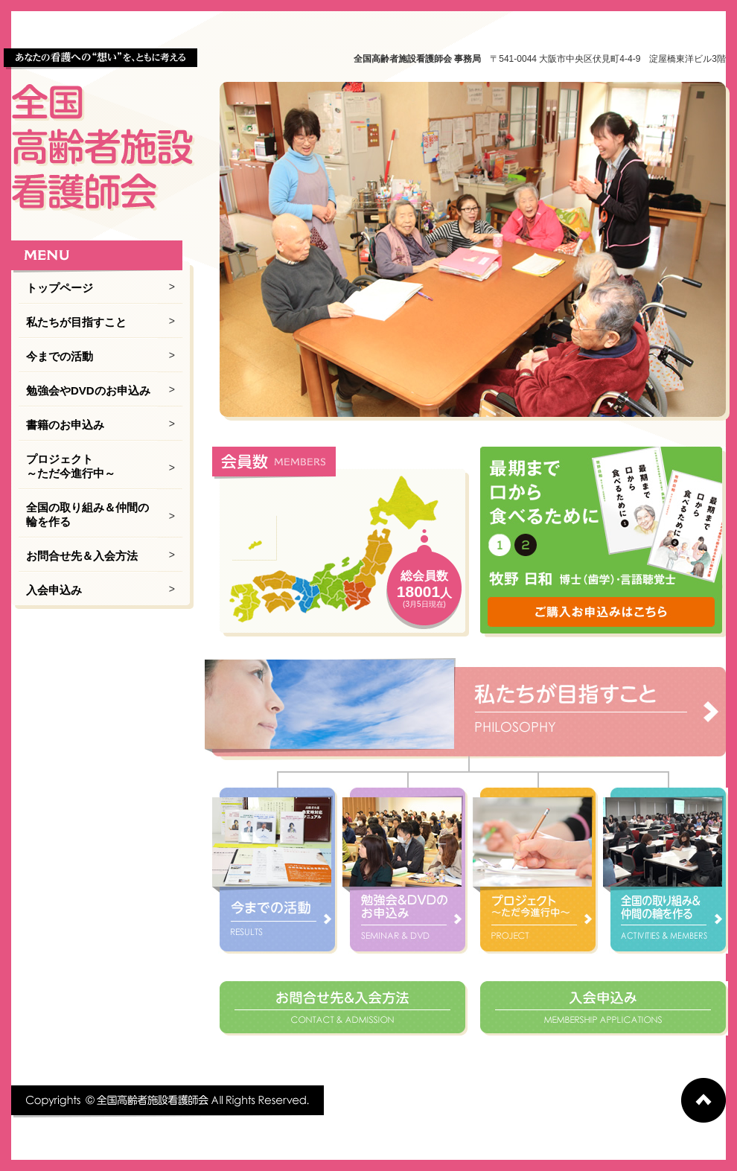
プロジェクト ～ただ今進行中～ (70, 466)
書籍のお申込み (65, 424)
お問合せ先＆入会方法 (82, 555)
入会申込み (54, 590)
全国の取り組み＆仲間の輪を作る (87, 514)
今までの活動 (59, 356)
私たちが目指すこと (76, 322)
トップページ (59, 287)
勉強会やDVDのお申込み (88, 390)
